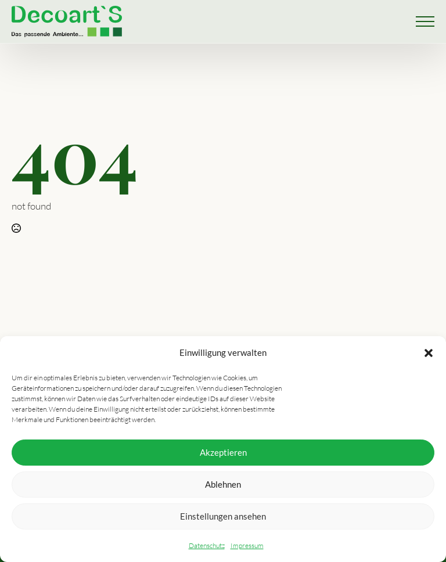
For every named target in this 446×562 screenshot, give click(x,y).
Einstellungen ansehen (223, 516)
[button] (428, 353)
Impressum (247, 545)
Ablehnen (223, 484)
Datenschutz (207, 545)
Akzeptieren (223, 452)
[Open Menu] (425, 21)
